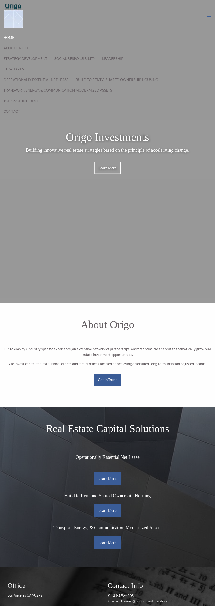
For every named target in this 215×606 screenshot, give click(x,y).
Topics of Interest (21, 101)
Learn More (107, 168)
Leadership (112, 58)
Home (9, 37)
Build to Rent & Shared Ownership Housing (117, 79)
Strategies (14, 69)
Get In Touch (107, 380)
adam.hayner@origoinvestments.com (141, 601)
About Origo (16, 48)
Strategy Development (25, 58)
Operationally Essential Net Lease (36, 79)
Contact (12, 111)
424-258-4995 (122, 595)
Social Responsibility (74, 58)
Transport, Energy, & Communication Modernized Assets (58, 90)
